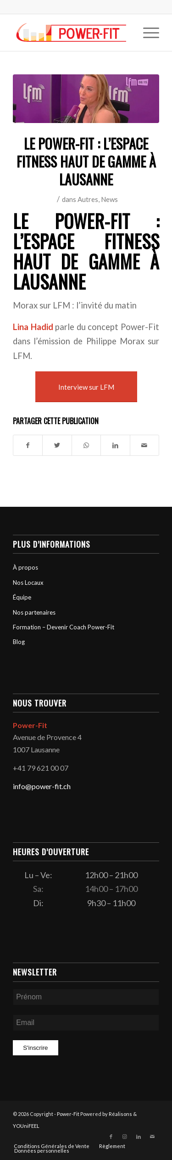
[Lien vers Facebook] (111, 1136)
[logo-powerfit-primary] (71, 32)
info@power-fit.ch (42, 786)
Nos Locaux (28, 582)
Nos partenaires (34, 612)
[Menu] (146, 32)
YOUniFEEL (26, 1126)
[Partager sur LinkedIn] (115, 445)
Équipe (22, 597)
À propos (25, 567)
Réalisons (120, 1114)
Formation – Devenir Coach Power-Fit (63, 627)
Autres (88, 199)
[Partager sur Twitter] (57, 445)
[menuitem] (146, 32)
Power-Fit (68, 1114)
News (109, 199)
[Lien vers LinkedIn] (138, 1136)
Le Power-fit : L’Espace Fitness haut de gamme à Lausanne (86, 251)
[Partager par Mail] (144, 445)
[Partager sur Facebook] (27, 445)
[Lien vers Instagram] (125, 1136)
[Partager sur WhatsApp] (86, 445)
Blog (19, 641)
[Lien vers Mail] (152, 1136)
